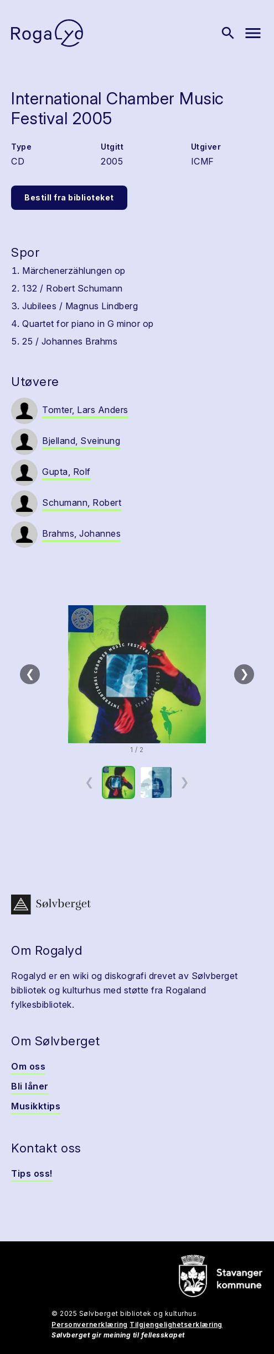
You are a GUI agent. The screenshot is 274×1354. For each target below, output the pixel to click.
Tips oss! (32, 1173)
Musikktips (35, 1106)
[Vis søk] (228, 33)
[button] (137, 674)
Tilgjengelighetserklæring (176, 1324)
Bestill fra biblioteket (69, 197)
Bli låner (30, 1086)
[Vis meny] (253, 33)
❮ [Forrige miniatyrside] (89, 782)
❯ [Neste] (244, 673)
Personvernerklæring (89, 1324)
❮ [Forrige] (30, 673)
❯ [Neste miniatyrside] (184, 782)
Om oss (28, 1066)
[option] (118, 782)
